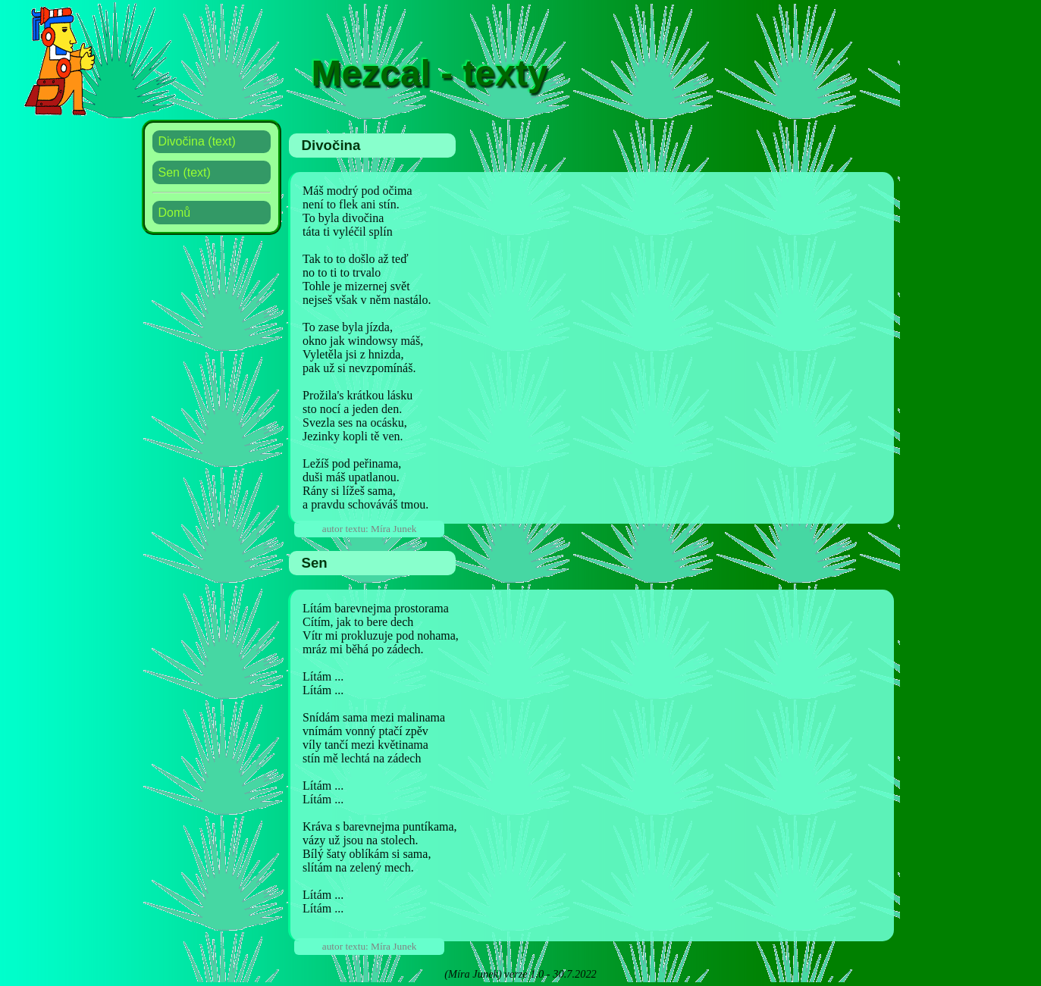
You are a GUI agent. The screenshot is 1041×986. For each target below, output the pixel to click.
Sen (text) (184, 172)
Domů (174, 212)
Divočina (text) (197, 141)
